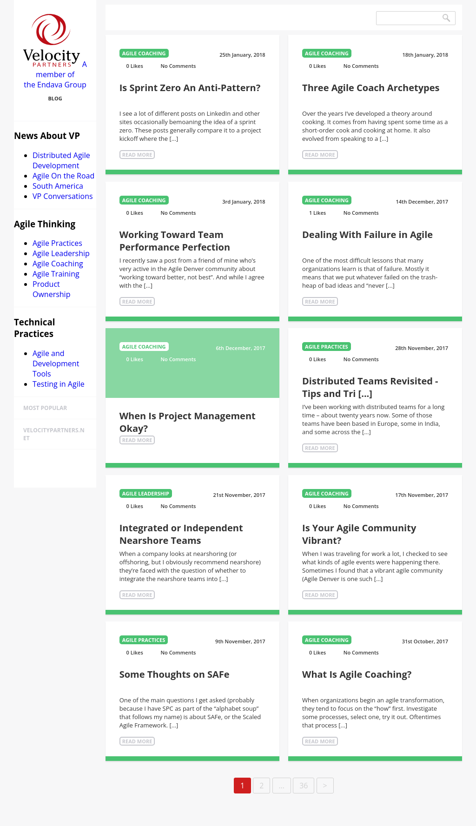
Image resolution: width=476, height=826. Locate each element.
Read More (137, 154)
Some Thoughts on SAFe (174, 674)
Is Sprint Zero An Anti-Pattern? (190, 87)
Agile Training (56, 274)
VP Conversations (63, 196)
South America (58, 186)
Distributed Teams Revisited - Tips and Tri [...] (370, 387)
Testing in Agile (59, 384)
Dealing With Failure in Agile (367, 234)
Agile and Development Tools (56, 363)
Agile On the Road (63, 176)
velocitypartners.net (54, 434)
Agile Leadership (61, 253)
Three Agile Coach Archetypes (370, 87)
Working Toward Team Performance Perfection (174, 240)
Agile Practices (57, 243)
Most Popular (45, 408)
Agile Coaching (58, 263)
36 (303, 785)
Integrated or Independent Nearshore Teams (181, 534)
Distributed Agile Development (61, 160)
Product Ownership (51, 289)
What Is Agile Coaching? (356, 674)
